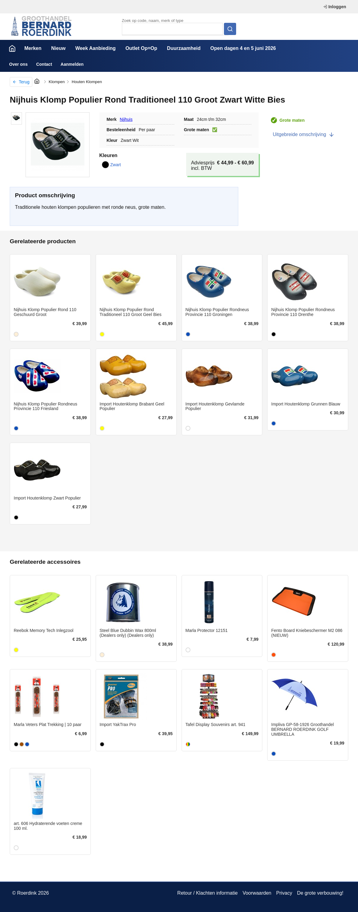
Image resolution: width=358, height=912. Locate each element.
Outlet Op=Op (141, 48)
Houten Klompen (87, 81)
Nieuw (58, 48)
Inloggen (334, 6)
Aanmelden (72, 64)
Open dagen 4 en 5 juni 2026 (243, 48)
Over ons (18, 64)
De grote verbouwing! (320, 893)
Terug (21, 81)
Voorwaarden (257, 893)
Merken (32, 48)
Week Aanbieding (95, 48)
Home (12, 48)
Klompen (57, 81)
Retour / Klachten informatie (207, 893)
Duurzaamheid (183, 48)
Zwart (111, 164)
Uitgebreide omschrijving (304, 135)
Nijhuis (126, 119)
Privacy (284, 893)
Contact (44, 64)
